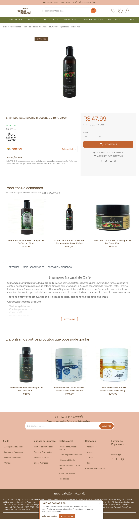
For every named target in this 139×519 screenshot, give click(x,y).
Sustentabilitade (67, 458)
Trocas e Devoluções (43, 450)
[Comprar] (108, 144)
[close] (99, 503)
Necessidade (15, 26)
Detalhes (14, 265)
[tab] (14, 266)
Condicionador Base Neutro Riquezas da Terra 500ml (69, 387)
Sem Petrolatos (30, 26)
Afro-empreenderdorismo (71, 452)
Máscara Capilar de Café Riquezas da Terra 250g (112, 240)
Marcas (90, 450)
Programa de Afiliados (96, 466)
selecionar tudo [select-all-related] (50, 191)
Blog (88, 461)
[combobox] (69, 11)
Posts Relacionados (60, 265)
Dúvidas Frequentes (12, 455)
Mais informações (33, 265)
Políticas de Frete (41, 455)
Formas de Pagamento (13, 450)
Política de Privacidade (43, 445)
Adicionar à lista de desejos (110, 151)
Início (5, 26)
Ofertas (90, 455)
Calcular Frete (68, 149)
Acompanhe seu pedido (14, 445)
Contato (7, 461)
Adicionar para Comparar (110, 154)
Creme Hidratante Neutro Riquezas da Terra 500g (113, 387)
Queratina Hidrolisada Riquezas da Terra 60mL (26, 387)
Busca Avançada (41, 461)
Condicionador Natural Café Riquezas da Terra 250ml (69, 240)
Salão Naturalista (67, 471)
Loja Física (64, 477)
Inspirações (91, 445)
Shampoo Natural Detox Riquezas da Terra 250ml (26, 240)
